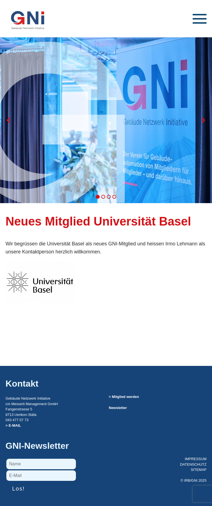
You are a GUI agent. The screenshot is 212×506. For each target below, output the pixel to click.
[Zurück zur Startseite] (25, 14)
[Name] (41, 464)
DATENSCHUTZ (193, 464)
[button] (199, 24)
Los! (18, 489)
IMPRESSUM (195, 459)
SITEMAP (198, 470)
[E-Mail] (41, 475)
